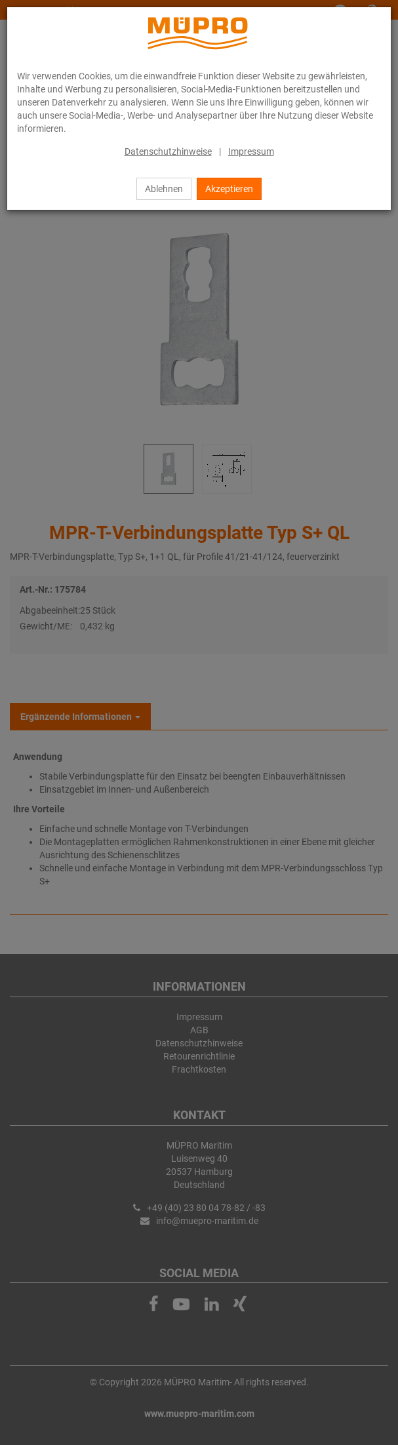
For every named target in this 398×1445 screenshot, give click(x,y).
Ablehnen (164, 189)
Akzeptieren (229, 189)
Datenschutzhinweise (168, 151)
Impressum (251, 151)
